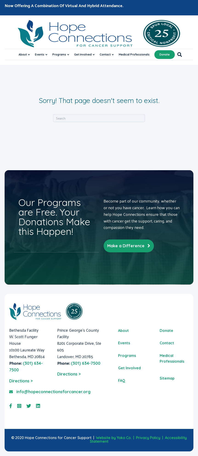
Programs (59, 54)
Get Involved (83, 54)
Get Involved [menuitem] (129, 368)
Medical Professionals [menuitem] (172, 358)
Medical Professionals (134, 54)
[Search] (178, 54)
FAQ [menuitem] (121, 380)
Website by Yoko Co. (113, 437)
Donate (164, 54)
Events (39, 54)
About (23, 54)
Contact (105, 54)
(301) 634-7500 (85, 363)
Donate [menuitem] (166, 330)
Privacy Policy (148, 437)
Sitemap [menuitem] (167, 378)
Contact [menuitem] (167, 343)
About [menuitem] (123, 330)
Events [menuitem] (124, 343)
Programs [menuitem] (127, 355)
